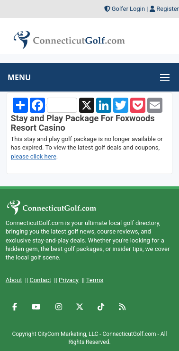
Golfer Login (128, 8)
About (14, 280)
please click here (33, 156)
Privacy (69, 280)
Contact (40, 280)
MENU (19, 77)
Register (167, 8)
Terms (95, 280)
